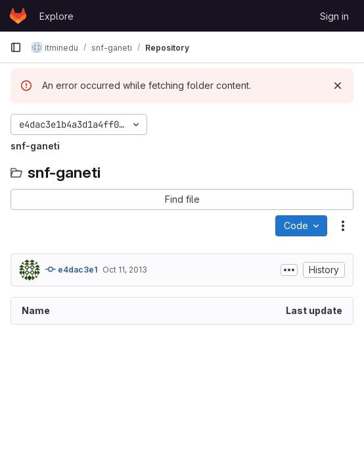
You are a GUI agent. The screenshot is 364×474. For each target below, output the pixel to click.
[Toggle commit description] (289, 270)
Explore (56, 16)
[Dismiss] (338, 85)
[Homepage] (18, 15)
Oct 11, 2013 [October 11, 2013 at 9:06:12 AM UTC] (124, 270)
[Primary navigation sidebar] (15, 47)
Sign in (334, 16)
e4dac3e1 (71, 269)
